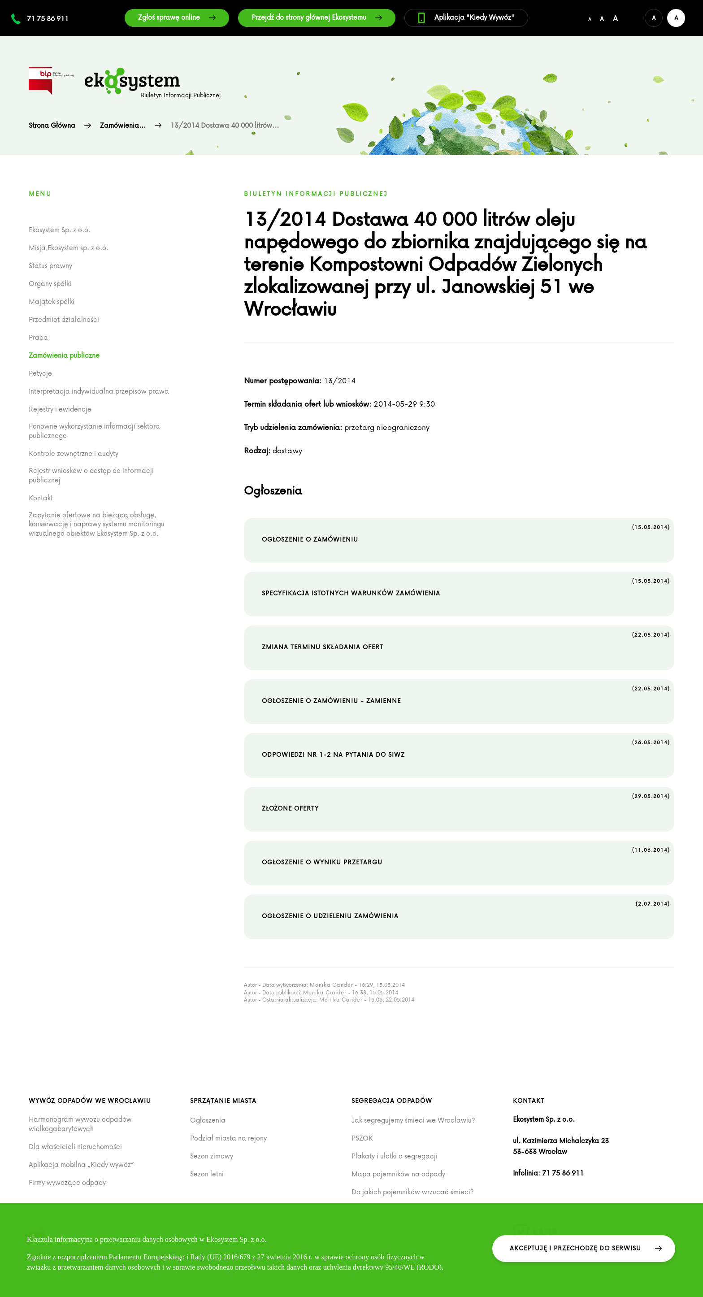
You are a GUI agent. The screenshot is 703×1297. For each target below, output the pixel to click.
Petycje (40, 373)
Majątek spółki (51, 301)
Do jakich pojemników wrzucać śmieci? (413, 1192)
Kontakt (41, 498)
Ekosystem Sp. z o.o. (60, 229)
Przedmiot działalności (64, 319)
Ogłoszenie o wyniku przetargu (466, 856)
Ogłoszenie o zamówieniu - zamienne (466, 694)
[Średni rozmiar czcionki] (601, 18)
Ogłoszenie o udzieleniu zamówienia (466, 909)
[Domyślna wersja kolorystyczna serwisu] (654, 18)
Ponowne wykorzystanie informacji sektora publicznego (94, 430)
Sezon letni (207, 1174)
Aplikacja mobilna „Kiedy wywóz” (81, 1164)
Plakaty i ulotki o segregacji (395, 1156)
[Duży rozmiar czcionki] (615, 18)
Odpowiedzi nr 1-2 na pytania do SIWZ (466, 748)
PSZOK (362, 1138)
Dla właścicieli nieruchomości (75, 1146)
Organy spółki (50, 283)
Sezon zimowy (211, 1156)
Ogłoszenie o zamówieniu (466, 533)
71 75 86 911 (48, 18)
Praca (38, 337)
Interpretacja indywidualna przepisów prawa (99, 391)
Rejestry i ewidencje (60, 409)
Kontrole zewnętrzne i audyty (73, 453)
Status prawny (50, 265)
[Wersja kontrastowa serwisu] (676, 18)
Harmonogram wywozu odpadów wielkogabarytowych (80, 1124)
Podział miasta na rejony (228, 1138)
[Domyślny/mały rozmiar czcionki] (589, 18)
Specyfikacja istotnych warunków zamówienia (466, 587)
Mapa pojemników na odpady (398, 1174)
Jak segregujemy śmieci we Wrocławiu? (413, 1120)
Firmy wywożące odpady (67, 1182)
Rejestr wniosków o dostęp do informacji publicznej (91, 475)
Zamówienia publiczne (64, 355)
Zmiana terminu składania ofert (466, 640)
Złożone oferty (466, 802)
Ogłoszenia (208, 1120)
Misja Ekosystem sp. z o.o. (68, 247)
